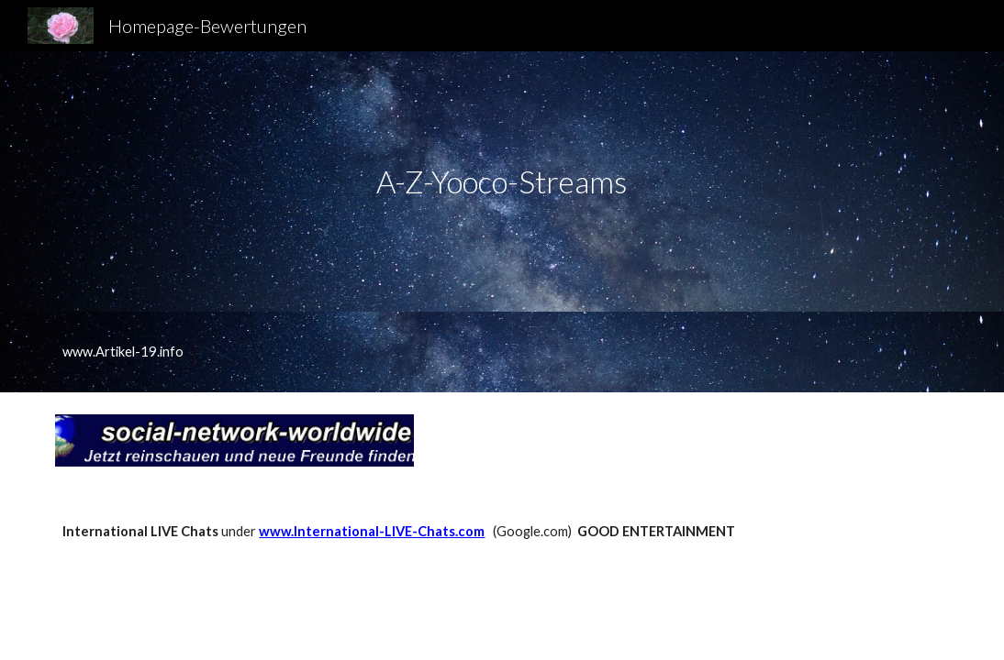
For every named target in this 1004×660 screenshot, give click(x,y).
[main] (502, 182)
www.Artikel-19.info (123, 351)
